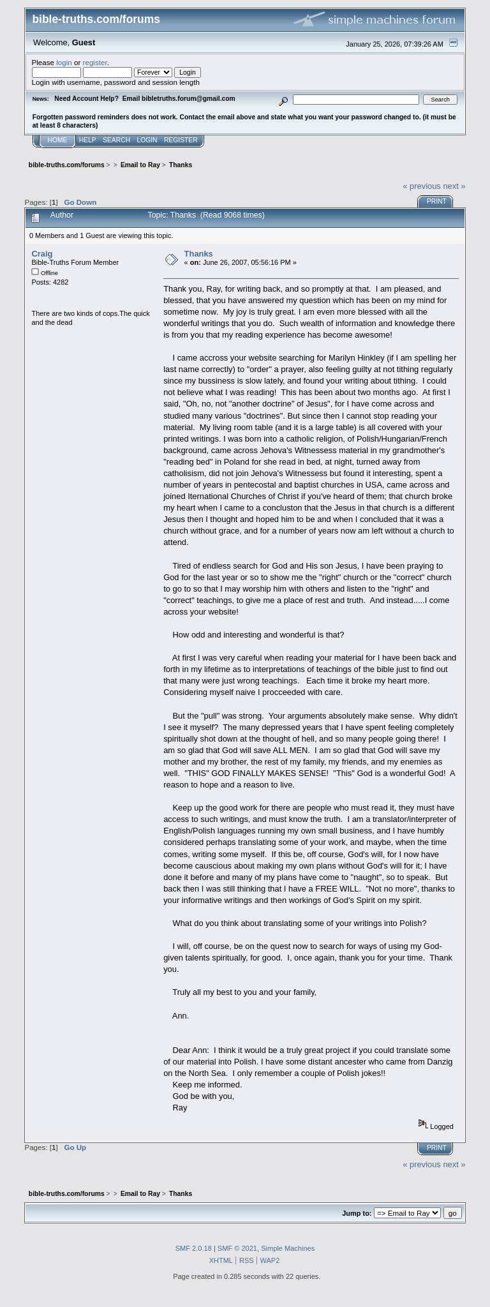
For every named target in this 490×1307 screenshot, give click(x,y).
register (95, 62)
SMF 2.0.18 (193, 1248)
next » (454, 186)
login (64, 62)
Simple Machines (288, 1248)
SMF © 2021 (237, 1248)
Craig (41, 253)
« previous (422, 186)
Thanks (198, 253)
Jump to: (356, 1213)
